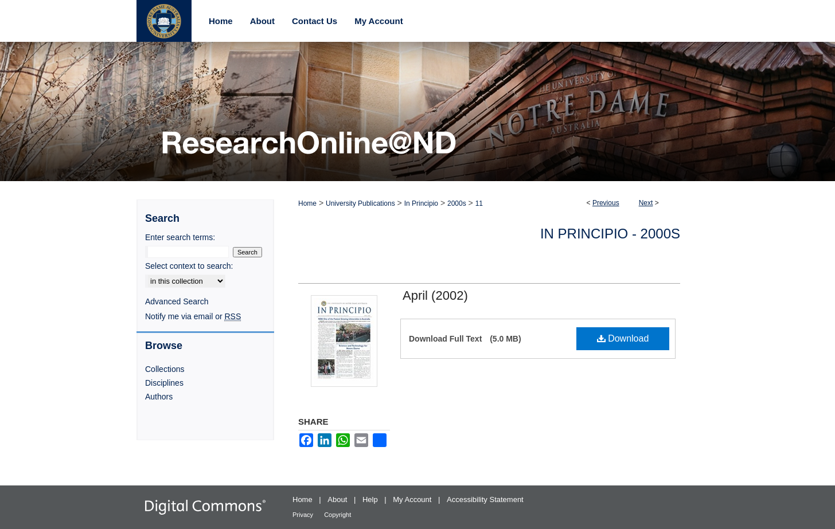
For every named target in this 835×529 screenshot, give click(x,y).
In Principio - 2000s (610, 233)
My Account (413, 499)
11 (479, 203)
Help (371, 499)
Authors (159, 396)
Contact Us (314, 21)
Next (646, 203)
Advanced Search (177, 301)
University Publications (360, 203)
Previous (605, 203)
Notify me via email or (193, 316)
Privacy (303, 514)
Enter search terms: (180, 237)
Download (623, 338)
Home (307, 203)
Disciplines (164, 382)
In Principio (421, 203)
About (338, 499)
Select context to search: (189, 266)
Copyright (337, 514)
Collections (164, 369)
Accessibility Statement (485, 499)
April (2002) (435, 295)
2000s (456, 203)
